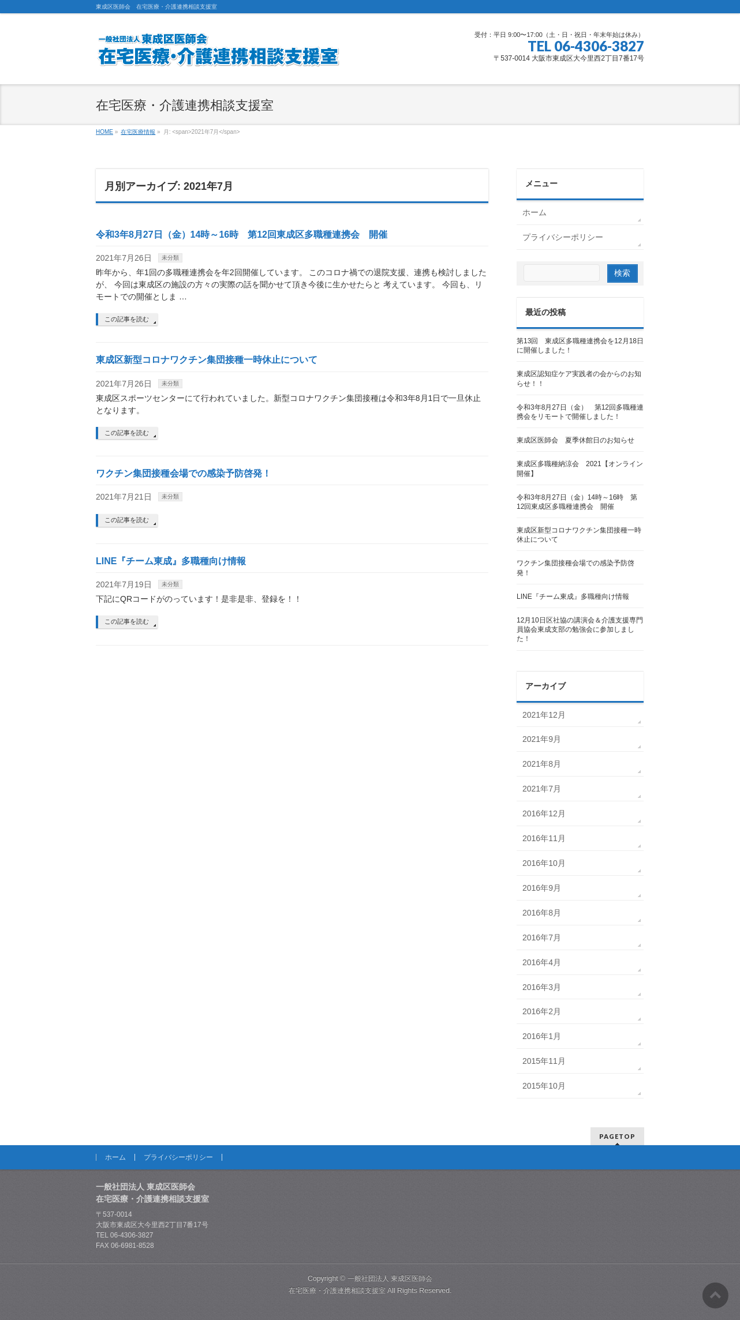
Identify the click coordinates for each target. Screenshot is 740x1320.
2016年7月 (541, 937)
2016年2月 (541, 1011)
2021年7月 (541, 788)
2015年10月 (544, 1085)
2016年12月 (544, 813)
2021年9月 (541, 739)
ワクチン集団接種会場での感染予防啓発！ (183, 473)
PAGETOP (617, 1136)
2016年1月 (541, 1036)
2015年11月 (544, 1061)
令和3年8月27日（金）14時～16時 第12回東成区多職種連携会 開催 (241, 234)
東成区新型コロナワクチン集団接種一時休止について (206, 360)
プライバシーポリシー (562, 237)
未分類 (170, 257)
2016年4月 (541, 962)
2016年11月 (544, 838)
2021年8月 (541, 763)
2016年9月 (541, 887)
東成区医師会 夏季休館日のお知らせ (575, 440)
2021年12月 (544, 714)
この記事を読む (126, 319)
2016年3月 (541, 987)
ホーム (534, 212)
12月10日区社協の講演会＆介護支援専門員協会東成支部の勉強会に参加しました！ (580, 629)
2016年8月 (541, 912)
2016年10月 (544, 863)
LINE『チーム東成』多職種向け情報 (171, 561)
